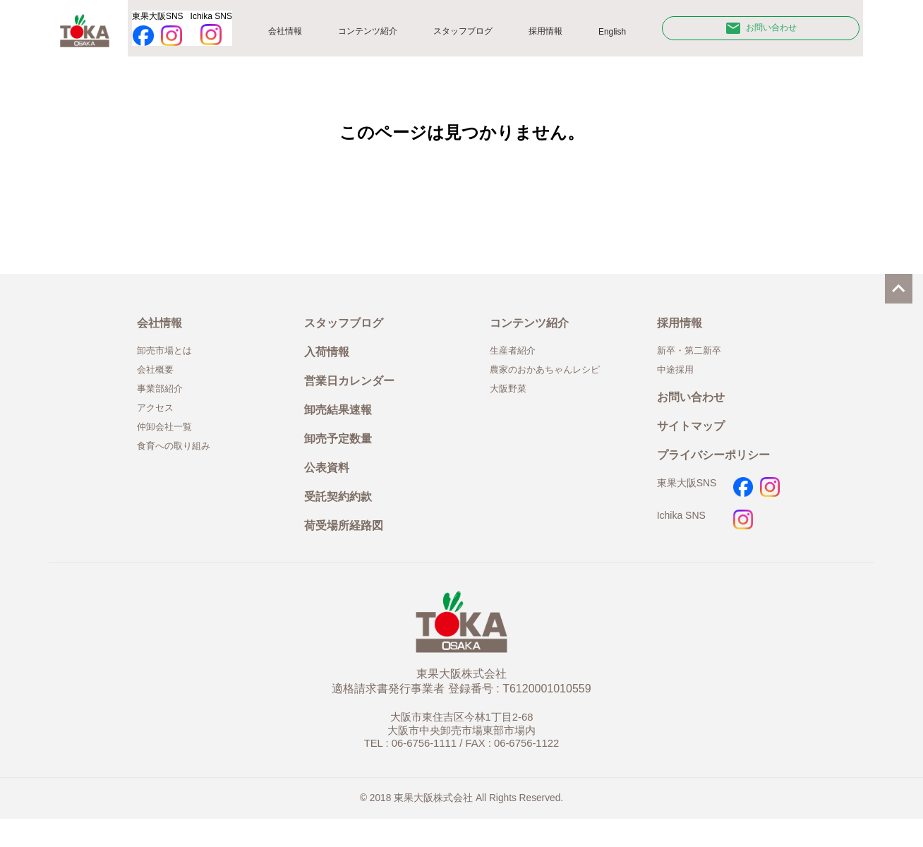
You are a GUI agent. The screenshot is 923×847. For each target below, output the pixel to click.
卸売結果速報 (342, 426)
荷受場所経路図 (348, 553)
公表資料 (329, 489)
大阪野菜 (511, 401)
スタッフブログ (472, 34)
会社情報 (290, 34)
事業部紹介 (163, 401)
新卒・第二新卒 (694, 360)
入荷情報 (329, 362)
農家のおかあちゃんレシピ (553, 380)
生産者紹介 (516, 360)
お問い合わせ (765, 31)
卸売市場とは (168, 360)
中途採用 (678, 380)
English (621, 34)
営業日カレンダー (355, 394)
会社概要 (158, 380)
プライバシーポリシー (720, 474)
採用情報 (556, 34)
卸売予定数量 (342, 457)
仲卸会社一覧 (168, 441)
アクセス (158, 421)
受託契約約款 (342, 521)
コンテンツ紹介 (373, 34)
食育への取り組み (179, 462)
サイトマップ (695, 442)
